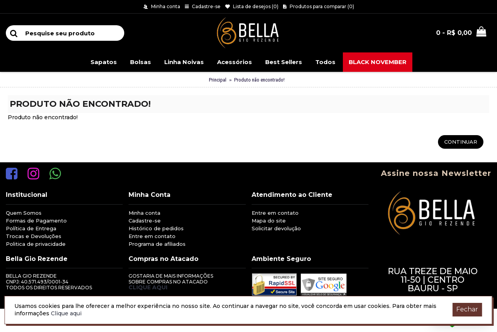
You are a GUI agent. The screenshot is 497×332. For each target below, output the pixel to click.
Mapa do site (269, 220)
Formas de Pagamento (36, 220)
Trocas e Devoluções (33, 236)
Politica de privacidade (36, 244)
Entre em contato (152, 236)
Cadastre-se (145, 220)
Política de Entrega (31, 228)
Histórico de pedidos (156, 228)
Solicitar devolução (276, 228)
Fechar (467, 309)
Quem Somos (24, 213)
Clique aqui (148, 287)
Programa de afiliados (157, 244)
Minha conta (144, 213)
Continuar (460, 142)
